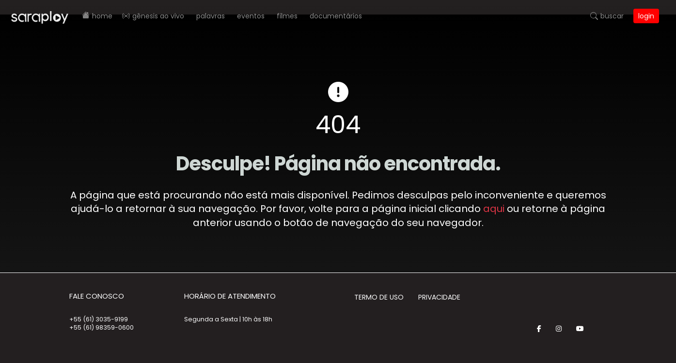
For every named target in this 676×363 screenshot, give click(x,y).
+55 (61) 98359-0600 (101, 327)
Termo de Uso (379, 297)
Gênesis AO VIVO (158, 16)
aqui (493, 208)
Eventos (251, 16)
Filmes (287, 16)
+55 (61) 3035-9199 (98, 319)
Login (646, 16)
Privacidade (439, 297)
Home (102, 16)
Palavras (210, 16)
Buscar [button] (612, 16)
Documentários (336, 16)
